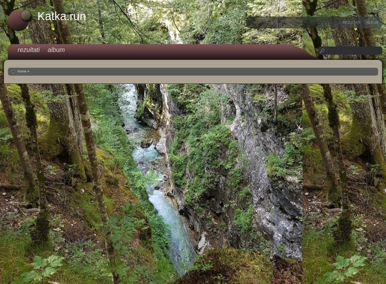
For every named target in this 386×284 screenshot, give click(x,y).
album (372, 22)
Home (21, 71)
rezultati (351, 22)
